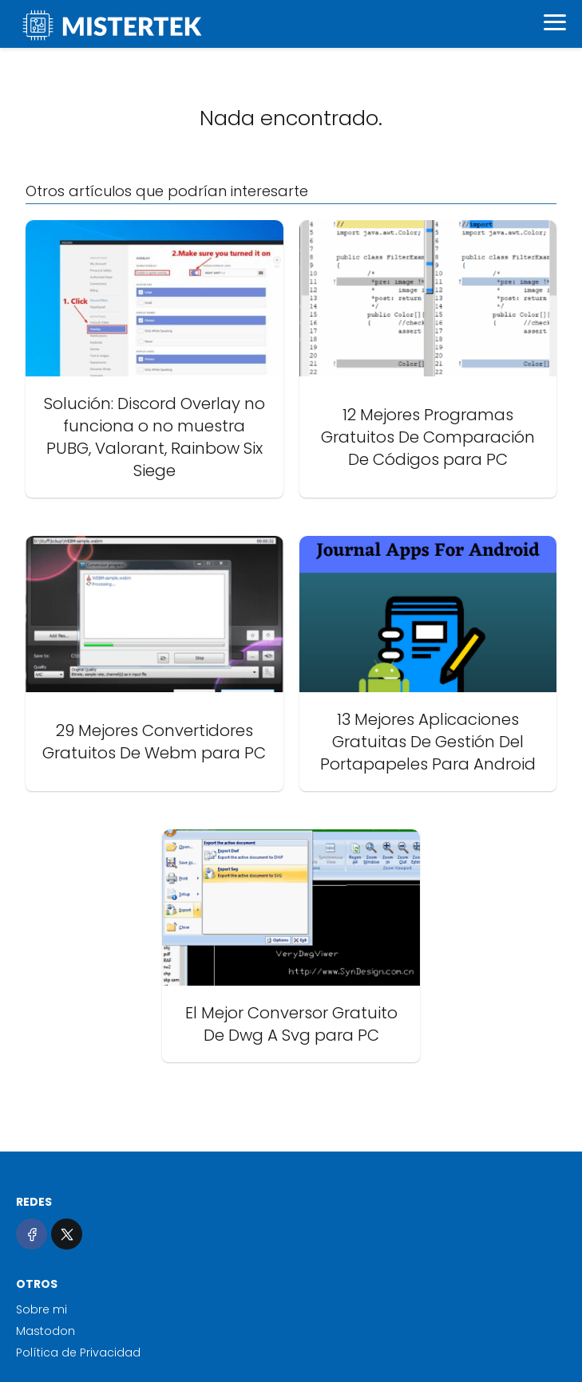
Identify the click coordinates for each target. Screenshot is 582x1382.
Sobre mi (41, 1309)
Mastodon (45, 1331)
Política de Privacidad (78, 1352)
